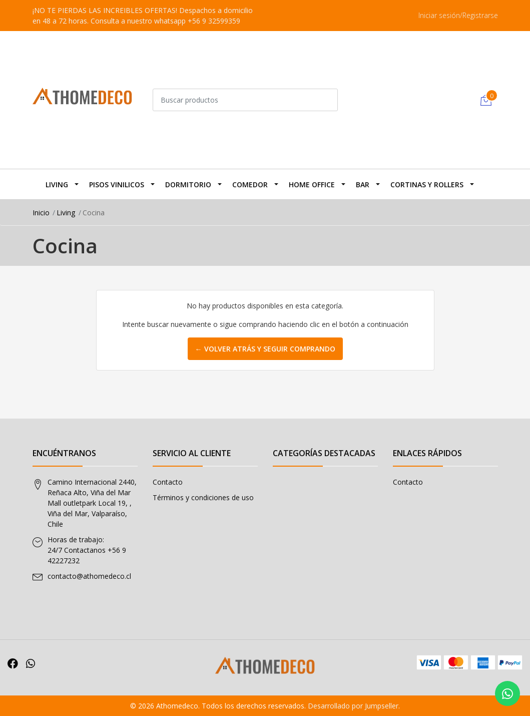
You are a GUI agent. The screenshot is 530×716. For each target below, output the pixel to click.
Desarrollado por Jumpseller (353, 705)
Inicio (41, 212)
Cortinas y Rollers (426, 184)
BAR (362, 184)
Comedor (250, 184)
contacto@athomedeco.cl (89, 576)
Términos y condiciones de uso (203, 497)
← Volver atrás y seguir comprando (265, 348)
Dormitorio (188, 184)
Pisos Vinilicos (116, 184)
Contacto (168, 482)
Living (57, 184)
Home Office (312, 184)
